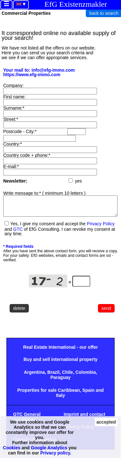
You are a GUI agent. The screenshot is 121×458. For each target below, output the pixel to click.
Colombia (86, 376)
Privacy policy (55, 452)
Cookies (11, 447)
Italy (60, 399)
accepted (106, 422)
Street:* (10, 119)
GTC (18, 233)
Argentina (34, 376)
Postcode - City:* (19, 131)
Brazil (53, 376)
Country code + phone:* (27, 155)
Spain (88, 394)
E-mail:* (11, 166)
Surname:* (13, 108)
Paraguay (60, 381)
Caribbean (69, 394)
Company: (13, 85)
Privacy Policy (101, 227)
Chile (67, 376)
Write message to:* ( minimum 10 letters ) (44, 193)
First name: (14, 96)
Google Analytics (49, 447)
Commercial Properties (26, 13)
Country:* (12, 144)
